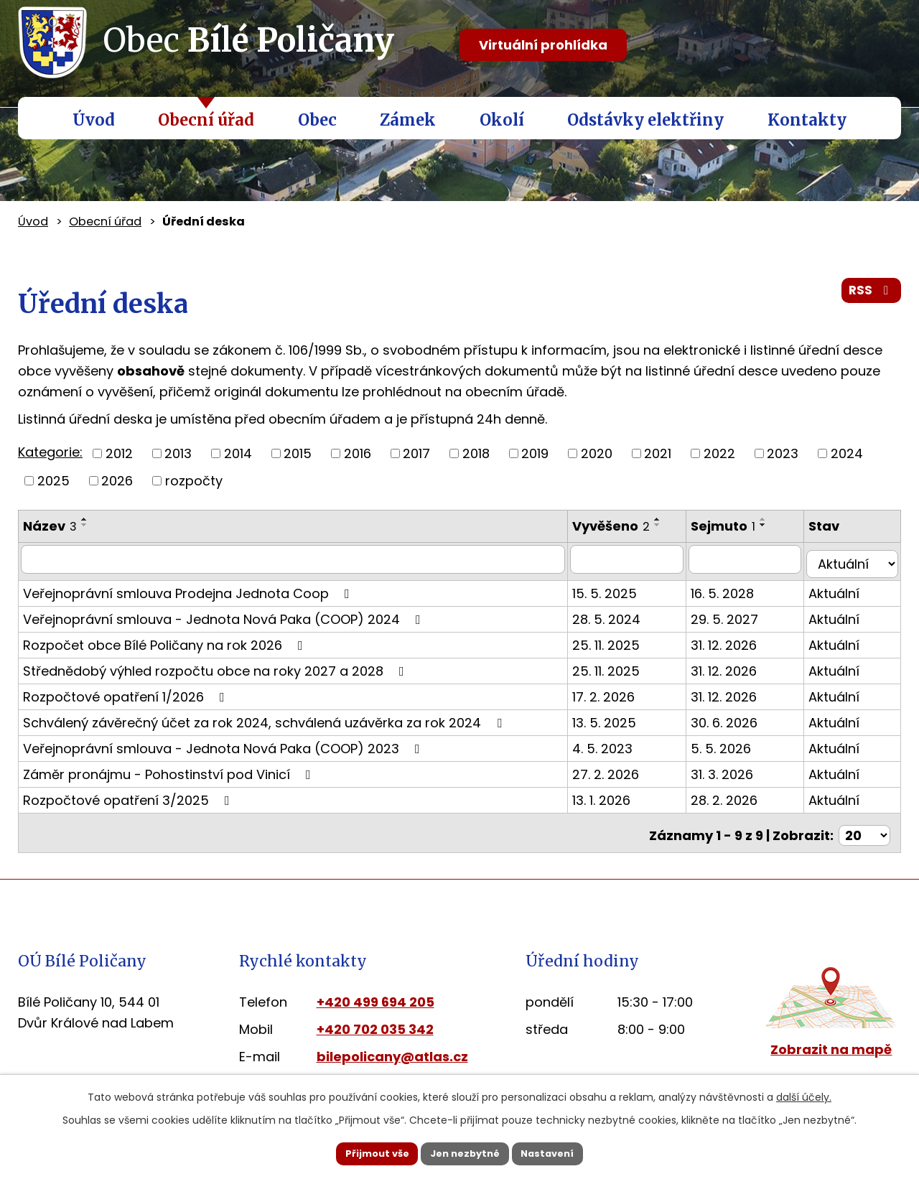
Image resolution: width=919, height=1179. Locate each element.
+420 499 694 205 (375, 991)
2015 (298, 453)
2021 (657, 453)
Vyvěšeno (624, 526)
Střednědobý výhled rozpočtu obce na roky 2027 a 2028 (216, 665)
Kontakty (807, 120)
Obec (317, 120)
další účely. (803, 1095)
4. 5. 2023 (616, 743)
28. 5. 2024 (620, 614)
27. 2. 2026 (619, 769)
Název (50, 526)
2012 (119, 453)
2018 (476, 453)
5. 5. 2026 (735, 743)
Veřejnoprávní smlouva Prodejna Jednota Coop (189, 588)
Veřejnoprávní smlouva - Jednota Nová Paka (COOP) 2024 (224, 614)
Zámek (408, 120)
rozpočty (194, 481)
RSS (870, 295)
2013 (178, 453)
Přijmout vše (360, 1152)
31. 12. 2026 (738, 639)
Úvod (94, 120)
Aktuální (841, 588)
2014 (238, 453)
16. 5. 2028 (736, 588)
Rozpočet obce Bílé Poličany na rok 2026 (166, 639)
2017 (416, 453)
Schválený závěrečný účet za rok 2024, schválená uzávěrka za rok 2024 (265, 717)
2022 (719, 453)
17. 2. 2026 (617, 691)
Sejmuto (737, 526)
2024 (847, 453)
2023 (782, 453)
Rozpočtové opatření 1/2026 (126, 691)
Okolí (502, 120)
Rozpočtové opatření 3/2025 (129, 794)
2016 (357, 453)
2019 (535, 453)
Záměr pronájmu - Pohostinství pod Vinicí (170, 769)
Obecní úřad (206, 120)
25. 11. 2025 (619, 639)
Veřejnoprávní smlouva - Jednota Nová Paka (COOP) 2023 (224, 743)
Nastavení (564, 1152)
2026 (117, 481)
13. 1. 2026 (615, 794)
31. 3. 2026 (736, 769)
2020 (596, 453)
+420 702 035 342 (375, 1018)
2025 (53, 481)
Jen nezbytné (465, 1152)
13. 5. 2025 (618, 717)
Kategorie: (50, 452)
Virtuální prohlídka (543, 45)
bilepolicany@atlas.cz (392, 1046)
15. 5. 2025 (618, 588)
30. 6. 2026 (738, 717)
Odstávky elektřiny (645, 120)
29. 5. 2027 (739, 614)
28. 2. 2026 (738, 794)
